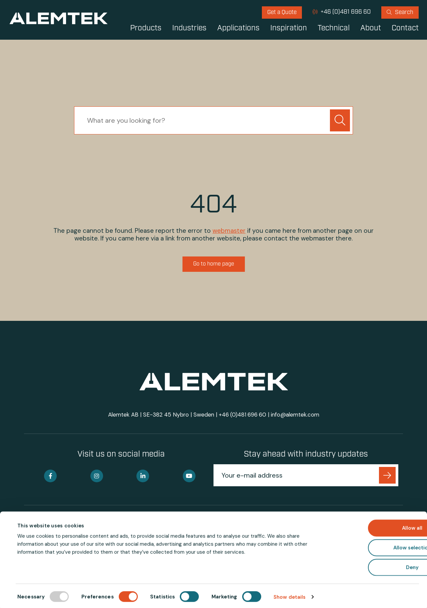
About (370, 28)
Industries (189, 28)
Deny (371, 565)
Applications (238, 28)
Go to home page (213, 264)
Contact (405, 28)
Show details (290, 595)
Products (145, 28)
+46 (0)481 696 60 (345, 12)
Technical (334, 28)
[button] (340, 120)
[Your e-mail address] (297, 476)
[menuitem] (282, 12)
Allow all (371, 526)
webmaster (229, 230)
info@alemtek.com (295, 415)
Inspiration (288, 28)
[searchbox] (203, 120)
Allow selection (371, 545)
